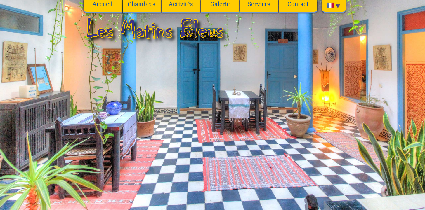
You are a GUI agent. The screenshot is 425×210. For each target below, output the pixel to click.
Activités (181, 4)
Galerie (220, 4)
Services (259, 4)
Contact (298, 4)
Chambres (141, 4)
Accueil (102, 4)
